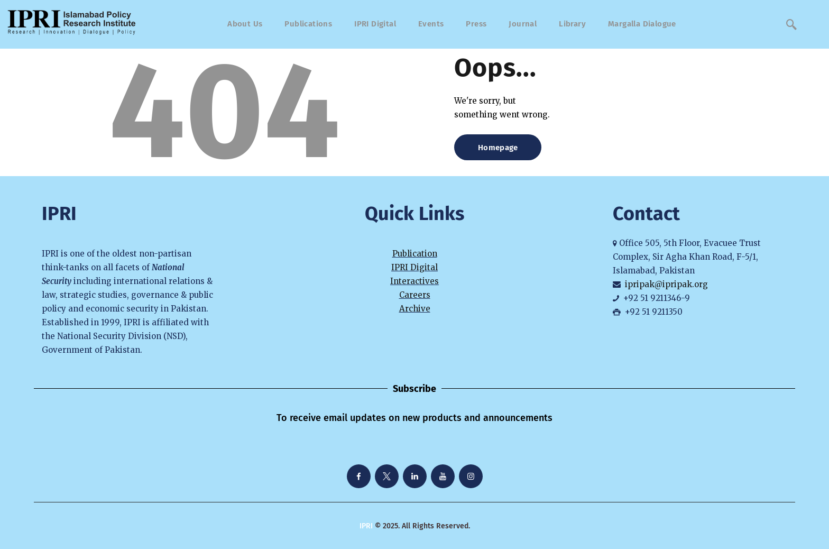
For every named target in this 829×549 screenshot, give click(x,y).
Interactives (414, 281)
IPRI (366, 525)
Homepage (498, 147)
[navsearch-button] (791, 24)
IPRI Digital (414, 267)
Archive (414, 309)
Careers (414, 295)
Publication (414, 254)
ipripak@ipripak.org (666, 284)
